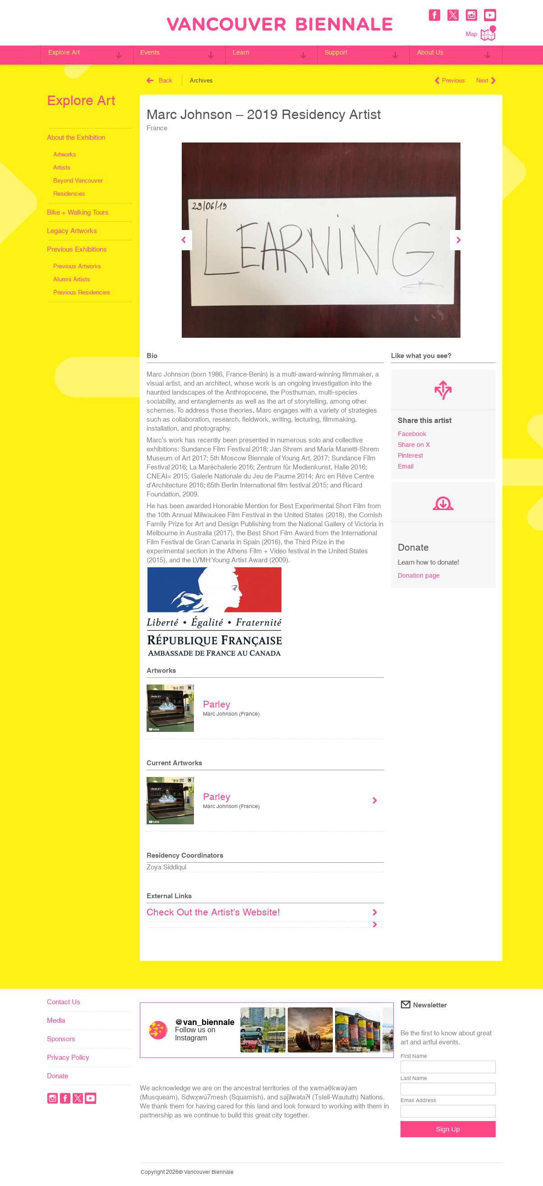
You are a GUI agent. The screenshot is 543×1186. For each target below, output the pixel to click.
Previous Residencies (81, 292)
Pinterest (411, 454)
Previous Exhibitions (77, 249)
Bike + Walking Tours (78, 212)
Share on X (414, 444)
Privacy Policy (68, 1057)
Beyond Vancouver (77, 180)
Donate (57, 1076)
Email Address (418, 1100)
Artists (61, 167)
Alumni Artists (71, 279)
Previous (450, 80)
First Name (413, 1056)
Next (486, 80)
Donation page (419, 573)
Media (56, 1020)
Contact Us (63, 1002)
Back (159, 80)
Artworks (64, 154)
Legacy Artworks (72, 230)
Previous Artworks (77, 266)
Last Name (413, 1078)
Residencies (69, 193)
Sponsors (61, 1039)
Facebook (412, 433)
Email (406, 465)
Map (481, 33)
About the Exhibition (76, 137)
